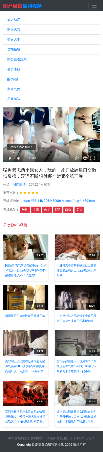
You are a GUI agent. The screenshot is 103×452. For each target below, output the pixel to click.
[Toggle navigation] (94, 6)
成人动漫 (13, 19)
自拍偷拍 (13, 49)
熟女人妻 (13, 39)
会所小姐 (13, 69)
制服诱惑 (13, 29)
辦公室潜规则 (17, 59)
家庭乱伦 (13, 89)
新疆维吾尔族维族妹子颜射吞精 (25, 316)
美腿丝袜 (13, 99)
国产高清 (19, 185)
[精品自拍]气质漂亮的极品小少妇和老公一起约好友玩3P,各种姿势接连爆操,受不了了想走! (25, 270)
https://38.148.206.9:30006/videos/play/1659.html (59, 201)
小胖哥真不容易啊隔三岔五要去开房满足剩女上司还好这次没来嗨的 (76, 270)
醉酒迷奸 (13, 79)
